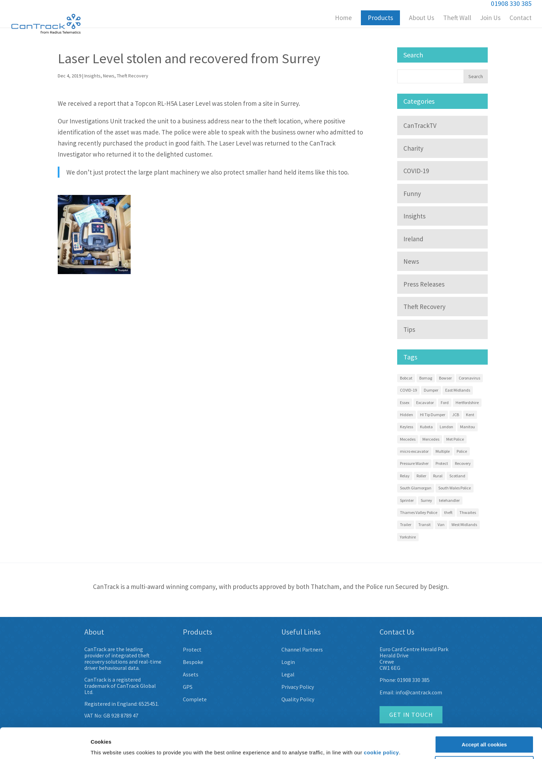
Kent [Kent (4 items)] (470, 414)
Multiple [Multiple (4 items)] (443, 451)
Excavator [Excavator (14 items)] (425, 402)
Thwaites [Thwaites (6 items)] (467, 512)
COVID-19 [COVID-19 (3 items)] (408, 390)
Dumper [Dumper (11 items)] (431, 390)
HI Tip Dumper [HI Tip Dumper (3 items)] (432, 414)
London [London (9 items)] (446, 426)
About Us (421, 18)
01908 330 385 (413, 679)
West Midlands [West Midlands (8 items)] (464, 524)
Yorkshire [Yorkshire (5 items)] (408, 537)
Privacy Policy (297, 686)
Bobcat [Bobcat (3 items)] (406, 378)
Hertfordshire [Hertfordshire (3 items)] (467, 402)
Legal (288, 674)
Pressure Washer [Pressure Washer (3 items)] (414, 463)
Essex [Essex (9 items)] (404, 402)
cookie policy (381, 726)
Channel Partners (302, 649)
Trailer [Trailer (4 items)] (405, 524)
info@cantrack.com (418, 692)
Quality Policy (297, 699)
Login (288, 661)
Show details (107, 745)
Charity (413, 148)
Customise (484, 738)
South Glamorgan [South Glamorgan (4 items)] (415, 487)
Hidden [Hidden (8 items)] (406, 414)
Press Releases (424, 284)
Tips (409, 329)
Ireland (413, 239)
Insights (92, 76)
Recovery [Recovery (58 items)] (463, 463)
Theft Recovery (132, 76)
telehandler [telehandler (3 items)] (449, 500)
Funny (412, 193)
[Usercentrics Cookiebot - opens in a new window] (45, 745)
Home (343, 18)
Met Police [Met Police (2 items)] (455, 439)
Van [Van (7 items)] (441, 524)
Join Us (490, 18)
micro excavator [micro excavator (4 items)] (414, 451)
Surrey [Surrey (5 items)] (426, 500)
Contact (521, 18)
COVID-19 (416, 171)
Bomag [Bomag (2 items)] (425, 378)
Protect (192, 649)
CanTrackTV (420, 125)
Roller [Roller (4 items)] (421, 475)
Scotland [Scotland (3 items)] (457, 475)
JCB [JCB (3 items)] (455, 414)
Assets (190, 674)
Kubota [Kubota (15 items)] (426, 426)
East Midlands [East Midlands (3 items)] (457, 390)
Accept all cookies (484, 718)
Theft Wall (457, 18)
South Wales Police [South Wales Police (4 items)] (454, 487)
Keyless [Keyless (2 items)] (406, 426)
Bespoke (193, 661)
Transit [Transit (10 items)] (424, 524)
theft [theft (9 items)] (448, 512)
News (108, 76)
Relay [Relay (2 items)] (405, 475)
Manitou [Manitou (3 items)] (467, 426)
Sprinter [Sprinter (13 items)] (407, 500)
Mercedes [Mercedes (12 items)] (430, 439)
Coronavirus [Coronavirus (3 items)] (469, 378)
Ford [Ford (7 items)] (445, 402)
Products (380, 17)
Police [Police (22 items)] (462, 451)
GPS (188, 686)
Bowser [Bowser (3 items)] (445, 378)
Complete (195, 699)
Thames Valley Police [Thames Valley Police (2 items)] (418, 512)
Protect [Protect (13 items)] (442, 463)
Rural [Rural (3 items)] (437, 475)
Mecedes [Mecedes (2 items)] (407, 439)
